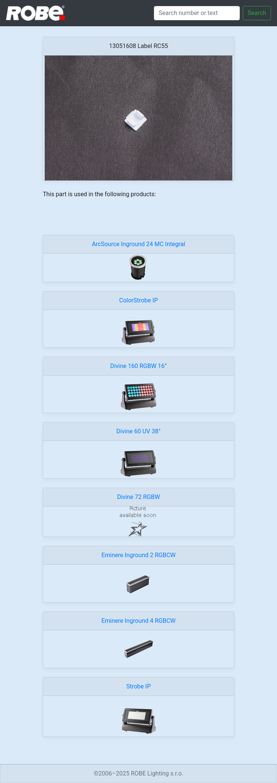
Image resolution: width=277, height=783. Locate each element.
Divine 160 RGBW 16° (138, 366)
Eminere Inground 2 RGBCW (138, 555)
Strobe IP (138, 686)
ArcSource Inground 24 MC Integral (138, 244)
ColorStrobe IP (138, 300)
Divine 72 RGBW (138, 496)
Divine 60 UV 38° (138, 431)
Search (257, 13)
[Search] (197, 13)
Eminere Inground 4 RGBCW (138, 620)
